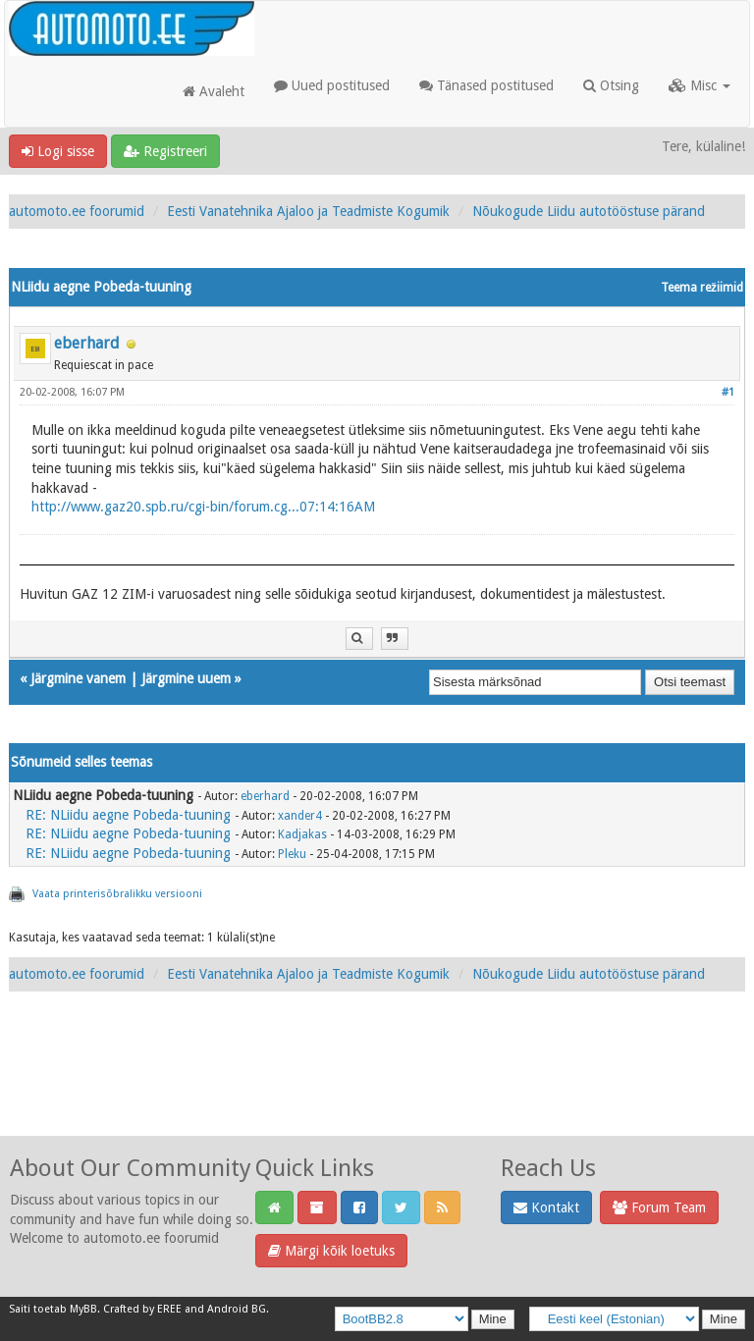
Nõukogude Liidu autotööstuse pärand (588, 211)
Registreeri (165, 151)
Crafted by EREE (142, 1309)
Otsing (611, 85)
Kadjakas (302, 834)
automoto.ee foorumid (76, 211)
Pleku (292, 854)
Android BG (236, 1309)
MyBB (83, 1309)
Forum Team (659, 1207)
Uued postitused (332, 85)
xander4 (300, 816)
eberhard (87, 343)
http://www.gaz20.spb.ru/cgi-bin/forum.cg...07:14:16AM (203, 506)
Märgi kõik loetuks (331, 1251)
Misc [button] (699, 85)
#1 (728, 392)
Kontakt (546, 1207)
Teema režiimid (702, 288)
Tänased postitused (486, 85)
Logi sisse (58, 151)
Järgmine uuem (186, 678)
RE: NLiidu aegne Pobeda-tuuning (128, 815)
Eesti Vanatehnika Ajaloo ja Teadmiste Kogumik (308, 211)
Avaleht (213, 91)
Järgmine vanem (78, 678)
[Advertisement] (377, 1085)
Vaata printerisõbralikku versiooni (117, 893)
